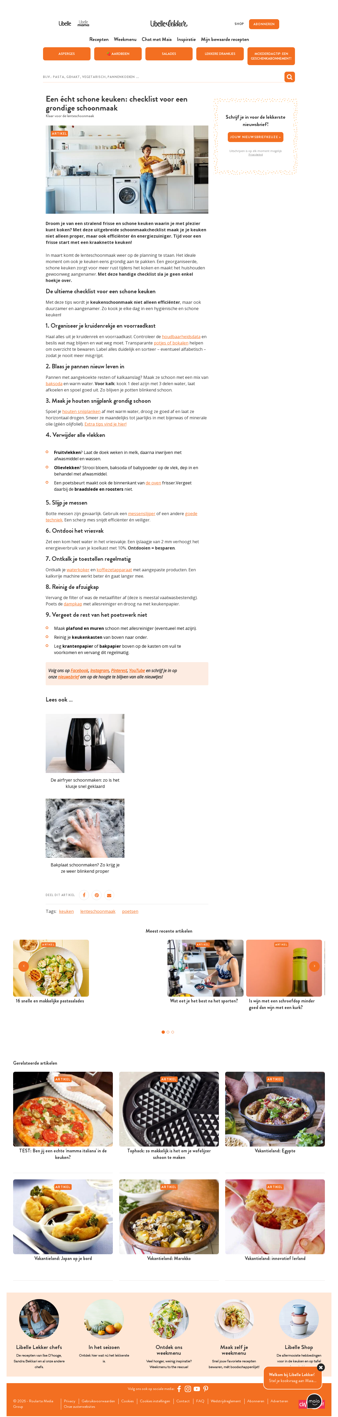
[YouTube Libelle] (199, 1389)
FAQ (209, 1401)
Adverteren (73, 1407)
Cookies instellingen (161, 1401)
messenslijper (141, 513)
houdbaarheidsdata (181, 336)
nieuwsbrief (68, 677)
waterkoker (78, 570)
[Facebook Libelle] (181, 1389)
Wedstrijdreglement (236, 1401)
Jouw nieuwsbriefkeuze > (255, 136)
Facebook (79, 670)
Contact (191, 1401)
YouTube (137, 670)
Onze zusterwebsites (107, 1407)
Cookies (131, 1401)
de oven (153, 483)
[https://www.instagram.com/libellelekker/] (190, 1389)
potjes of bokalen (171, 343)
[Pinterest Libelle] (207, 1389)
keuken (66, 911)
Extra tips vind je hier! (105, 424)
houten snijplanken (81, 411)
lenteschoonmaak (97, 911)
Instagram (99, 670)
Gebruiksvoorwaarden (100, 1401)
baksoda (54, 383)
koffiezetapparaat (114, 570)
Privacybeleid (256, 154)
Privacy (70, 1401)
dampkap (73, 604)
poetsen (130, 911)
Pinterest (119, 670)
